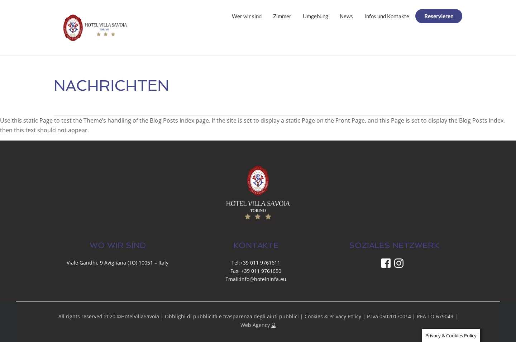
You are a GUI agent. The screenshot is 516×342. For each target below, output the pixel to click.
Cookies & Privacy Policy (333, 316)
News (346, 16)
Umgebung (315, 16)
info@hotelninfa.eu (263, 279)
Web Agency (255, 325)
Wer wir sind (247, 16)
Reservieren (438, 16)
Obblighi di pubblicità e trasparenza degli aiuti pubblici (232, 316)
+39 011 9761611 (260, 262)
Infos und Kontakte (386, 16)
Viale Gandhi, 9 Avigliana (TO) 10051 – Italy (117, 262)
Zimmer (282, 16)
